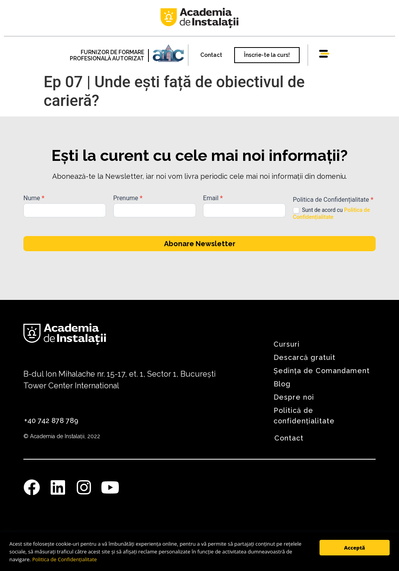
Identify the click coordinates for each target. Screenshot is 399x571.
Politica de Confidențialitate (64, 559)
